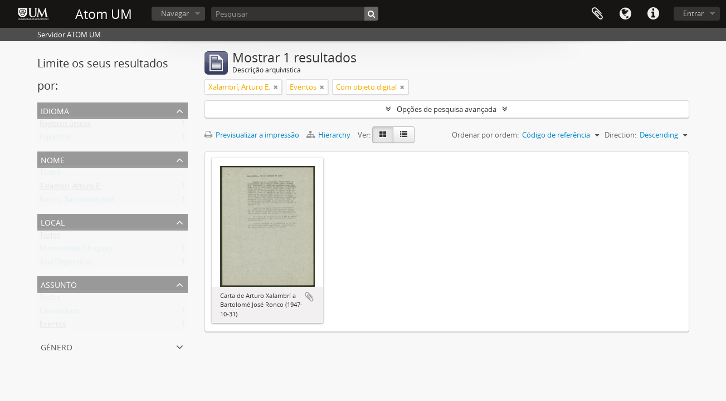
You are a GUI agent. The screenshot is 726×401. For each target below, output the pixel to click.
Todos (50, 175)
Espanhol (55, 139)
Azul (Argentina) (66, 264)
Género (56, 346)
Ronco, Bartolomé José (77, 202)
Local (53, 221)
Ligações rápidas (653, 14)
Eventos (53, 326)
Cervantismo (61, 313)
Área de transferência (597, 14)
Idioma (625, 14)
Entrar (693, 13)
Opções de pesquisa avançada (446, 109)
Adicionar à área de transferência (309, 296)
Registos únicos (65, 126)
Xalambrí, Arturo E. (70, 188)
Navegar (175, 13)
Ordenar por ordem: (485, 135)
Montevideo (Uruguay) (77, 251)
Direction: (620, 135)
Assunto (59, 283)
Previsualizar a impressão (251, 135)
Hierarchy (329, 135)
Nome (53, 159)
